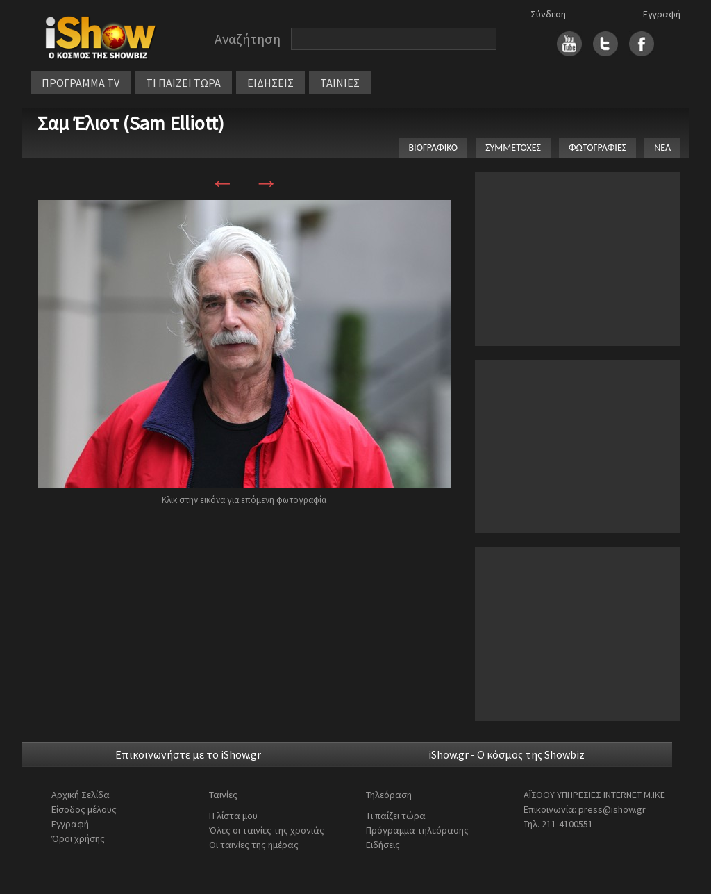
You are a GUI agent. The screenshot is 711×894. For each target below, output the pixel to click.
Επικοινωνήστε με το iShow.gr (188, 754)
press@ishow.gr (612, 809)
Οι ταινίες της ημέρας (254, 844)
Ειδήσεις (383, 844)
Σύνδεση (548, 14)
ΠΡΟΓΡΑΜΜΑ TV (80, 83)
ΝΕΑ (662, 148)
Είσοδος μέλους (84, 809)
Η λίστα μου (233, 815)
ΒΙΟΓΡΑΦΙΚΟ (433, 148)
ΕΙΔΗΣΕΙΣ (270, 83)
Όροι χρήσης (78, 838)
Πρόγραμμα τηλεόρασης (417, 830)
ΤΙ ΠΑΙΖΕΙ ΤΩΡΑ (183, 83)
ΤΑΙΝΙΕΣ (340, 83)
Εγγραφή (661, 14)
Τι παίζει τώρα (396, 815)
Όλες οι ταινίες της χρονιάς (266, 830)
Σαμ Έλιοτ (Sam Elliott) (130, 122)
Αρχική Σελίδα (80, 794)
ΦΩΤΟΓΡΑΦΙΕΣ (597, 148)
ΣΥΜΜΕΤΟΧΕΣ (513, 148)
